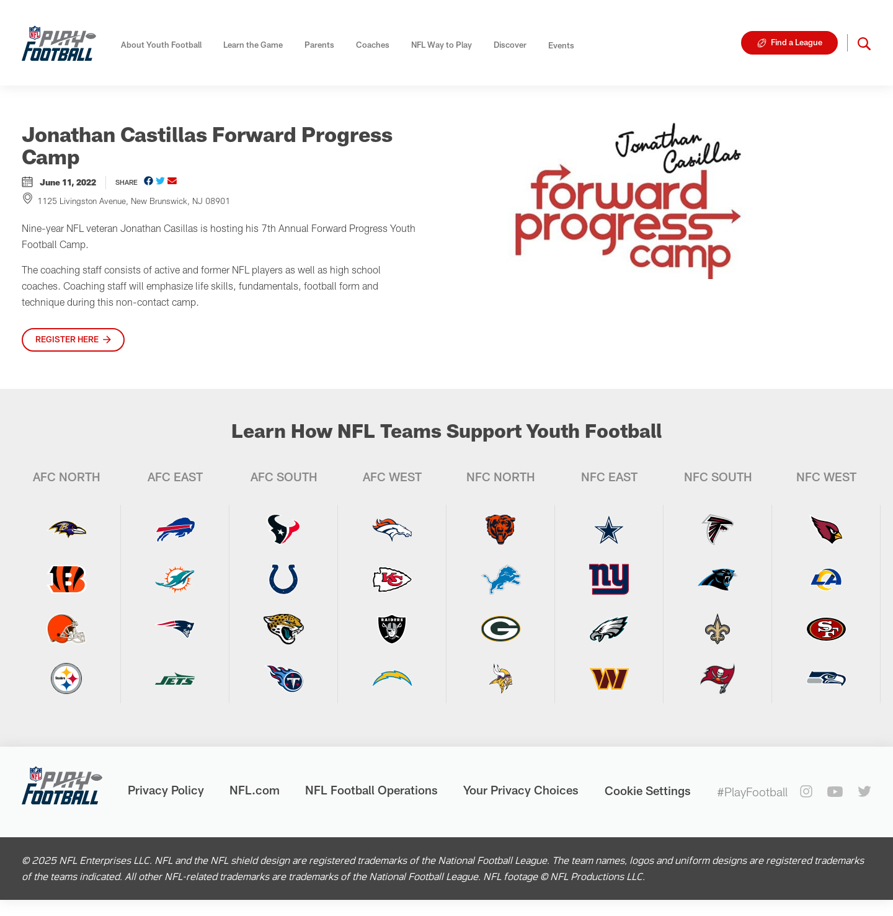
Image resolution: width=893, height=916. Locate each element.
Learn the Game (253, 45)
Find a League (796, 42)
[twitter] (864, 791)
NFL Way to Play (441, 45)
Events (561, 45)
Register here (67, 339)
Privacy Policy (166, 790)
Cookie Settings (648, 790)
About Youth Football (161, 45)
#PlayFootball (752, 792)
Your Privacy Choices (521, 790)
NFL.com (254, 790)
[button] (864, 42)
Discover (510, 45)
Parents (319, 45)
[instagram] (806, 791)
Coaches (372, 45)
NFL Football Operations (371, 790)
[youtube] (835, 791)
